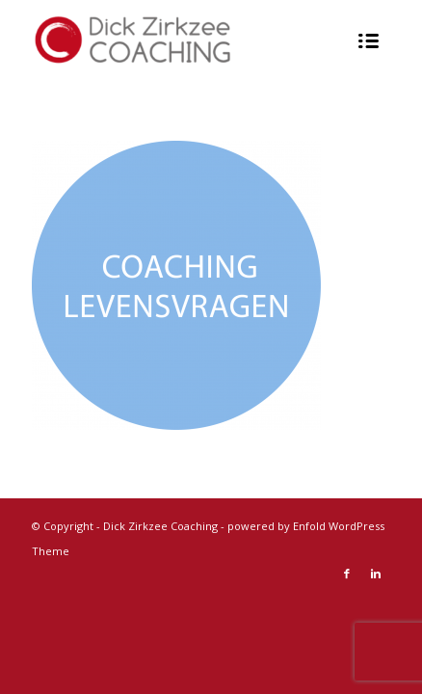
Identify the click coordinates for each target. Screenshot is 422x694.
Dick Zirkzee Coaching (160, 526)
